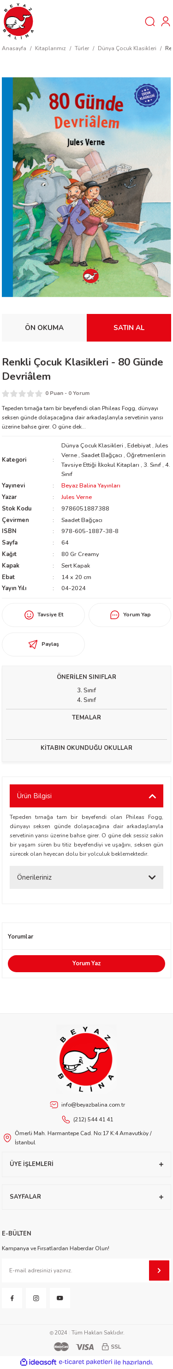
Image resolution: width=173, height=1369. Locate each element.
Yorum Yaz (86, 963)
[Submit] (159, 1270)
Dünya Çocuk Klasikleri (92, 445)
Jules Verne (76, 497)
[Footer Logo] (86, 1059)
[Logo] (19, 20)
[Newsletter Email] (86, 1270)
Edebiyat (139, 445)
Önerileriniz (34, 877)
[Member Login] (165, 21)
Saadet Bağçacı (101, 455)
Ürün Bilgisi (34, 796)
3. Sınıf (152, 465)
